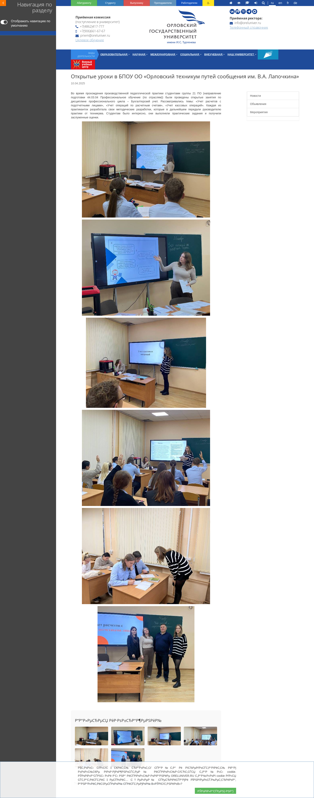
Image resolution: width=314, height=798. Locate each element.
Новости (255, 95)
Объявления (258, 104)
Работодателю (189, 3)
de (295, 3)
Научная (140, 54)
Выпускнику (136, 3)
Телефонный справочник (249, 27)
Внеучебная (214, 54)
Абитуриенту (84, 3)
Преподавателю (163, 3)
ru (272, 3)
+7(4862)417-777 (89, 26)
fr (288, 3)
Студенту (110, 3)
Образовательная (115, 54)
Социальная (190, 54)
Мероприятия (259, 112)
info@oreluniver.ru (245, 23)
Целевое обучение (89, 40)
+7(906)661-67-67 (90, 31)
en (280, 3)
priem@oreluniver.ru (92, 35)
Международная (163, 54)
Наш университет (241, 54)
